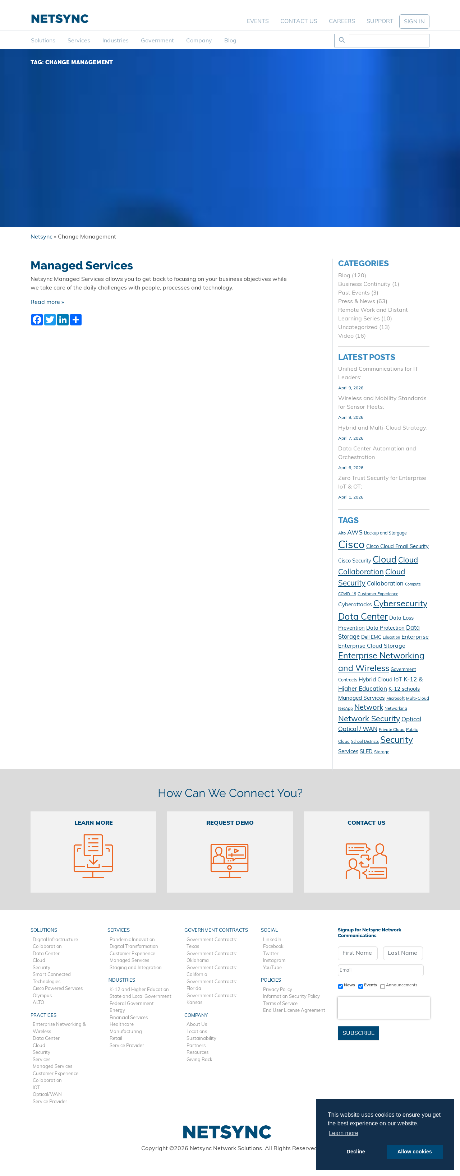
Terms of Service (280, 1003)
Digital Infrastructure (55, 939)
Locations (197, 1031)
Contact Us (298, 21)
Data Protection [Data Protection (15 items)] (385, 628)
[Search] (389, 40)
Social (269, 930)
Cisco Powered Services (58, 988)
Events (258, 21)
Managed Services (82, 265)
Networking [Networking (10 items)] (396, 709)
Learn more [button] (343, 1133)
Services (79, 41)
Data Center (46, 954)
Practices (43, 1015)
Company (199, 41)
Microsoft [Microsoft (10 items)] (395, 698)
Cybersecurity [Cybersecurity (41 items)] (400, 604)
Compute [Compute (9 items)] (413, 585)
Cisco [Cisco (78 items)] (351, 545)
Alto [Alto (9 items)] (342, 534)
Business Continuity (364, 284)
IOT (36, 1087)
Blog (230, 41)
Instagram (274, 960)
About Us (197, 1024)
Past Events (354, 293)
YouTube (272, 968)
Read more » (47, 302)
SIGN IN (414, 22)
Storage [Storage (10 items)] (381, 752)
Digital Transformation (134, 946)
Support (380, 21)
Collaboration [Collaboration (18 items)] (385, 584)
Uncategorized (358, 327)
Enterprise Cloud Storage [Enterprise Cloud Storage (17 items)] (371, 646)
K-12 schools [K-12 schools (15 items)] (404, 689)
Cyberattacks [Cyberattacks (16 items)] (355, 605)
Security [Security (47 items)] (396, 740)
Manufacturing (126, 1031)
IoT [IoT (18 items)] (398, 680)
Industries (115, 41)
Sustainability (201, 1038)
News (349, 985)
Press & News (356, 302)
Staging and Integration (136, 968)
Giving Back (199, 1059)
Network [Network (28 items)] (368, 708)
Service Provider (50, 1101)
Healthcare (122, 1024)
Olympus (42, 996)
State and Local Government (140, 996)
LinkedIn (272, 939)
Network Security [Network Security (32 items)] (369, 719)
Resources (197, 1052)
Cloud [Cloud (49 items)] (385, 560)
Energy (117, 1010)
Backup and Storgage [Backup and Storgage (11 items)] (385, 533)
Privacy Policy (277, 989)
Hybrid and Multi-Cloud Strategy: (383, 428)
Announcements (402, 985)
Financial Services (129, 1017)
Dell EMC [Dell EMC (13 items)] (371, 637)
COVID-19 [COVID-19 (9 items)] (347, 594)
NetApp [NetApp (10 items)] (345, 709)
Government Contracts (216, 930)
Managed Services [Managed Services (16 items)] (361, 698)
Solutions (43, 41)
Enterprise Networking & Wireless (59, 1028)
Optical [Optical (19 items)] (411, 720)
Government (157, 41)
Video (346, 336)
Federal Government (132, 1003)
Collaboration (47, 946)
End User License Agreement (294, 1010)
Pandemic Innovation (132, 939)
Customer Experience (55, 1073)
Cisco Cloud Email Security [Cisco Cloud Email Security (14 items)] (397, 547)
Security (41, 968)
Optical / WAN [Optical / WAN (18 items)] (357, 729)
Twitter (271, 954)
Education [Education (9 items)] (391, 638)
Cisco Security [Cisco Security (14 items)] (354, 561)
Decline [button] (356, 1151)
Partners (196, 1045)
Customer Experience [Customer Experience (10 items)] (378, 594)
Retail (116, 1038)
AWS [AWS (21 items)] (355, 533)
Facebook (273, 946)
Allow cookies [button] (414, 1151)
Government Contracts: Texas (212, 943)
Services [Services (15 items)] (348, 752)
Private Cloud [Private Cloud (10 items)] (392, 730)
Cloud (39, 960)
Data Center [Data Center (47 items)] (363, 617)
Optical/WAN (47, 1094)
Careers (342, 21)
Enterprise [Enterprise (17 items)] (415, 637)
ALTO (38, 1002)
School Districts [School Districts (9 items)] (365, 742)
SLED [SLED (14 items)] (366, 752)
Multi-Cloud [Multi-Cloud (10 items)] (417, 698)
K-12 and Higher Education (139, 989)
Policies (271, 980)
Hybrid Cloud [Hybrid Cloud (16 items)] (375, 680)
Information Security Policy (291, 996)
